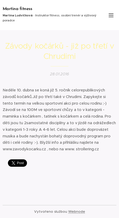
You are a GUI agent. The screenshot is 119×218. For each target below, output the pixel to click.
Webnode (76, 211)
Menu (111, 15)
